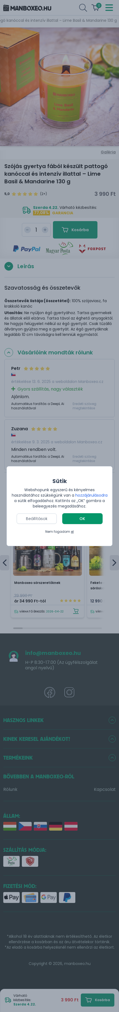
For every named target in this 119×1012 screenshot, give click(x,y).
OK (82, 518)
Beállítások (36, 518)
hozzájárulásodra (91, 495)
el (72, 531)
